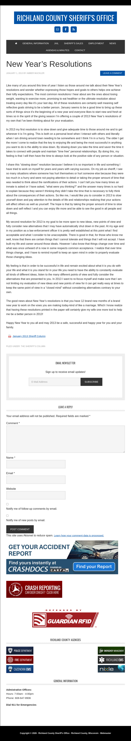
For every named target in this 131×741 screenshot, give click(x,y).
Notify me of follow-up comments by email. (31, 510)
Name (10, 459)
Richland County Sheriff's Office (65, 18)
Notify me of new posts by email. (25, 522)
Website (11, 490)
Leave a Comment (112, 76)
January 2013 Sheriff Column (30, 338)
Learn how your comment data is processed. (80, 537)
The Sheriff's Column (33, 349)
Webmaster (105, 735)
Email (10, 475)
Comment (13, 425)
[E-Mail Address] (54, 384)
